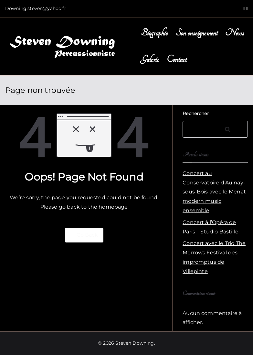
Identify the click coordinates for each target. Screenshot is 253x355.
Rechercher (196, 113)
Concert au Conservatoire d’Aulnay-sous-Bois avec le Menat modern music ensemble (214, 191)
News (234, 33)
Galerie (150, 59)
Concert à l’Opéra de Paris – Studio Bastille (210, 227)
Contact (176, 59)
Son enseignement (197, 33)
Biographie (154, 33)
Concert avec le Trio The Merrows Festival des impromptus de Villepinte (214, 257)
